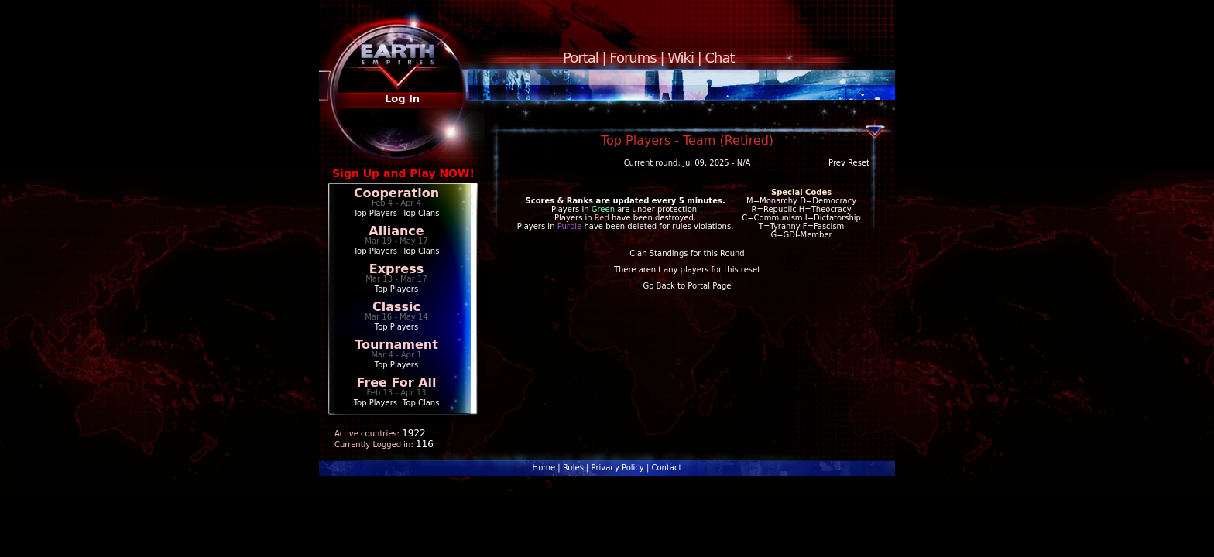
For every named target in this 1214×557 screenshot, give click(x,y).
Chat (720, 58)
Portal (580, 58)
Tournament (396, 344)
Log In (402, 98)
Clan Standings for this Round (686, 253)
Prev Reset (848, 163)
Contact (666, 467)
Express (396, 268)
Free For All (396, 382)
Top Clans (421, 213)
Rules (573, 467)
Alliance (396, 231)
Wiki (680, 58)
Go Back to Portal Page (687, 286)
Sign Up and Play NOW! (403, 173)
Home (544, 467)
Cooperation (396, 193)
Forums (632, 58)
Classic (396, 306)
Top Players (375, 213)
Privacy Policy (618, 467)
